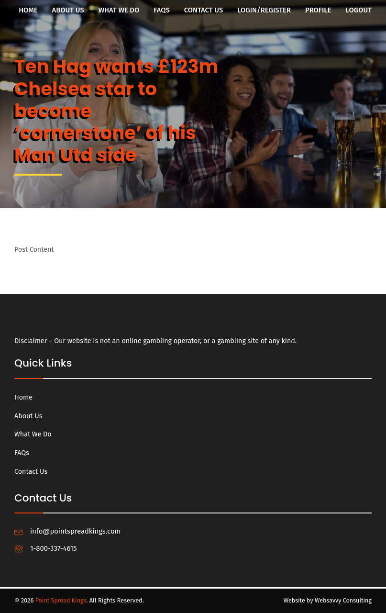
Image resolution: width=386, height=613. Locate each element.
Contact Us (203, 10)
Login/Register (264, 10)
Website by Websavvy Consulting (327, 600)
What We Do (119, 10)
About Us (68, 10)
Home (28, 10)
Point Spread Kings (61, 600)
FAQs (162, 10)
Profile (318, 10)
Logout (359, 10)
